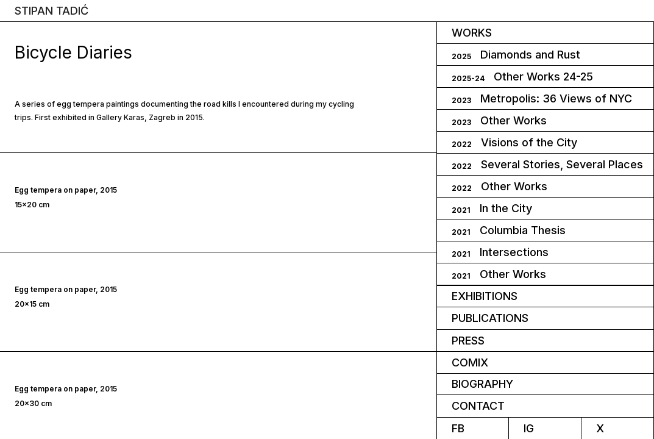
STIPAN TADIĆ (51, 11)
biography (482, 383)
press (468, 340)
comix (470, 362)
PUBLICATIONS (490, 318)
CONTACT (478, 405)
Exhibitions (484, 296)
